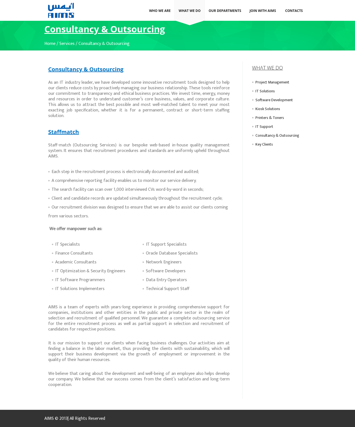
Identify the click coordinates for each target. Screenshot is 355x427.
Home (49, 43)
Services (67, 43)
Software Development (274, 100)
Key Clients (264, 144)
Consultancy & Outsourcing (104, 43)
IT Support (264, 126)
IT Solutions (265, 91)
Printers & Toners (269, 118)
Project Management (272, 82)
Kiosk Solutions (267, 109)
